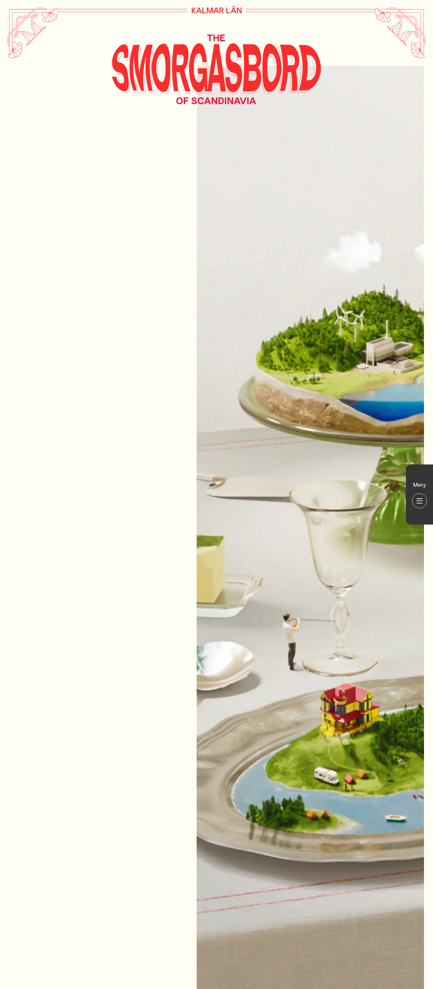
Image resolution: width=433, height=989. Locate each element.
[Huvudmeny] (419, 494)
